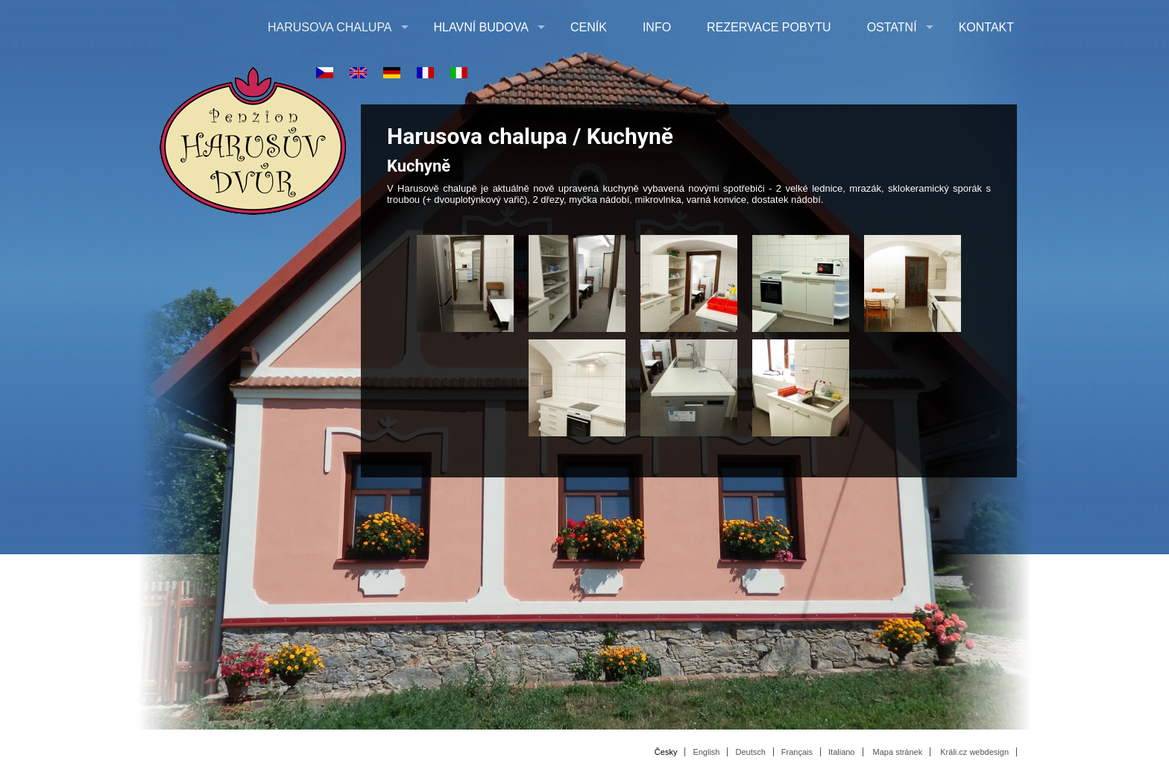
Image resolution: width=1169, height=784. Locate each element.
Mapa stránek (898, 751)
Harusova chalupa (330, 27)
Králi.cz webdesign (974, 751)
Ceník (588, 27)
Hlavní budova (481, 27)
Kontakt (986, 27)
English (706, 751)
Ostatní (892, 27)
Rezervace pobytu (769, 27)
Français (797, 751)
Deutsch (750, 751)
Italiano (841, 751)
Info (657, 27)
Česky (666, 751)
